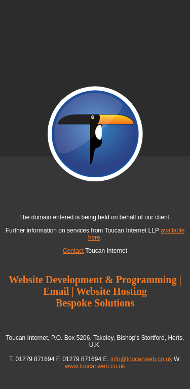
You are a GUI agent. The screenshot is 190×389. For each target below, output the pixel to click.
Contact (73, 250)
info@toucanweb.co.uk (141, 359)
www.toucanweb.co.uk (95, 366)
